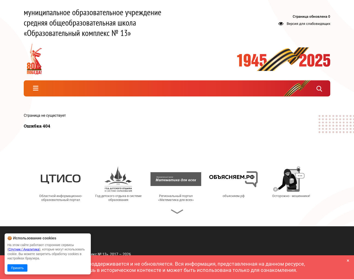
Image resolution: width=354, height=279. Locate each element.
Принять (17, 268)
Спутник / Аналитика (24, 249)
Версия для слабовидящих (308, 23)
